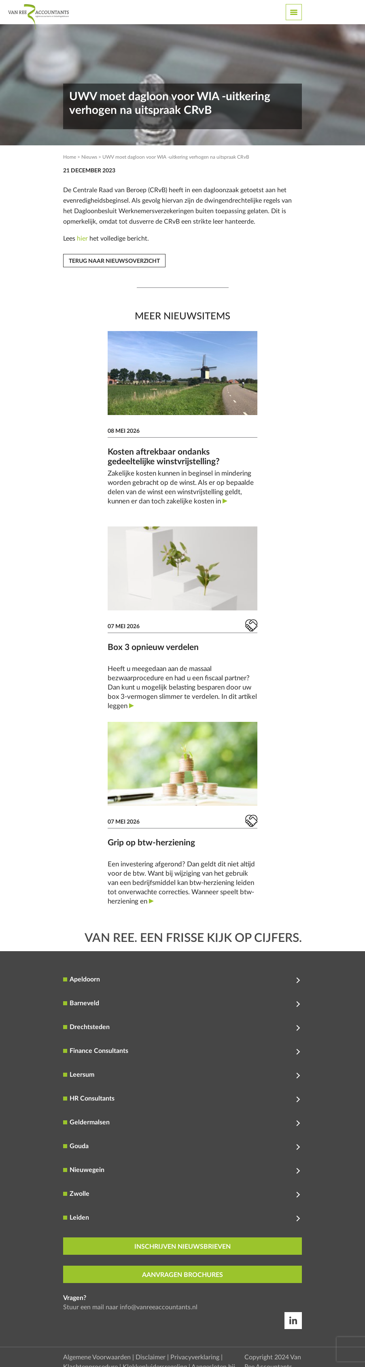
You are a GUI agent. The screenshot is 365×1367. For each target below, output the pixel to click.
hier (82, 238)
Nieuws (89, 157)
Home (69, 157)
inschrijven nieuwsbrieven (182, 1246)
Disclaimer (151, 1357)
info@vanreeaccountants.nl (158, 1307)
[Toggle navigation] (294, 12)
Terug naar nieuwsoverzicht (114, 261)
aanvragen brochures (182, 1275)
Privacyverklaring (194, 1357)
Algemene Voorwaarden (97, 1357)
